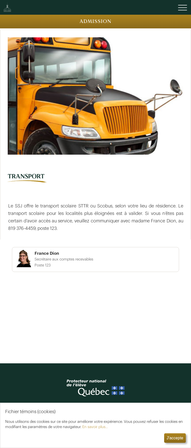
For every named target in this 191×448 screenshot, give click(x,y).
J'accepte (175, 438)
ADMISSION (96, 21)
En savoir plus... (95, 427)
